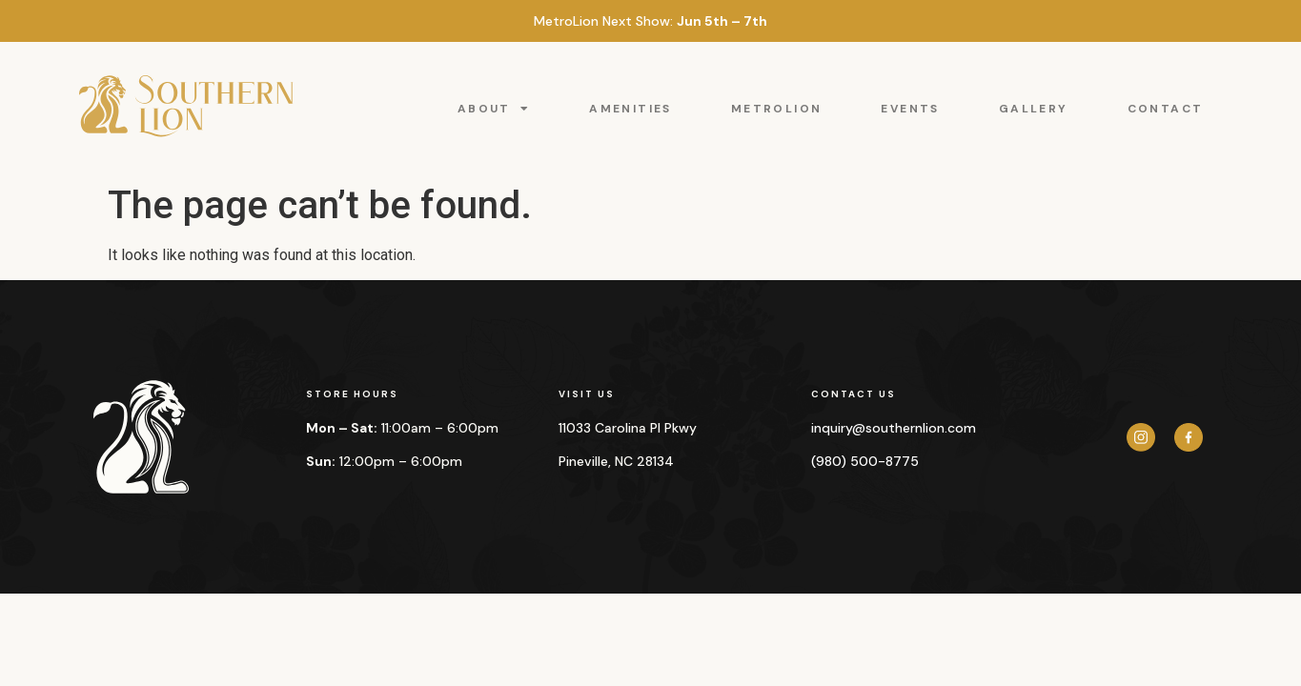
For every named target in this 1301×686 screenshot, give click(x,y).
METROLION (777, 108)
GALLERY (1033, 108)
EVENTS (910, 108)
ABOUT (493, 108)
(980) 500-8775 (865, 461)
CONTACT (1166, 108)
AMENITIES (630, 108)
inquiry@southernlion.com (893, 427)
